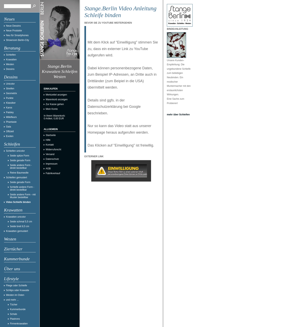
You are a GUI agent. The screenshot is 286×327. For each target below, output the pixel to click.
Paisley (10, 112)
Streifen (10, 88)
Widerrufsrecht (53, 149)
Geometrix (11, 93)
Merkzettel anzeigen (56, 94)
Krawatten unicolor (16, 216)
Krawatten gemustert (17, 231)
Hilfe (48, 140)
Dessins (10, 69)
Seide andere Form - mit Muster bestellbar (23, 196)
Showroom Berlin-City (17, 40)
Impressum (51, 163)
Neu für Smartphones (17, 35)
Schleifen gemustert (16, 177)
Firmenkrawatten (19, 323)
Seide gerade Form (20, 160)
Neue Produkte (14, 30)
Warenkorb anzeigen (57, 99)
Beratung (12, 47)
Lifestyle (11, 278)
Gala (8, 126)
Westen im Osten (15, 295)
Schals (13, 314)
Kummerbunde (17, 258)
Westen (10, 64)
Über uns (12, 268)
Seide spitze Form (19, 155)
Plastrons (15, 318)
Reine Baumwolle (19, 172)
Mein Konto (52, 109)
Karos (9, 107)
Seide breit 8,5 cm (19, 226)
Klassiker (11, 102)
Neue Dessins (13, 25)
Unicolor (10, 83)
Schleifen (11, 54)
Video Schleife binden (18, 202)
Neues (9, 18)
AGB (48, 168)
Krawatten (11, 59)
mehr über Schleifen (178, 114)
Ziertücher (13, 248)
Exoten (9, 136)
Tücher (13, 304)
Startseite (51, 135)
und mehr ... (12, 299)
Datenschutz (52, 159)
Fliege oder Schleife (16, 285)
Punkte (9, 98)
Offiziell (10, 131)
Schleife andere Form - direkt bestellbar (22, 188)
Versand (50, 154)
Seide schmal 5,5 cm (21, 221)
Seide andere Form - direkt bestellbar (21, 166)
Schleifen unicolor (15, 151)
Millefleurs (11, 117)
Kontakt (50, 144)
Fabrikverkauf (53, 173)
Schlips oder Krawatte (17, 290)
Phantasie (11, 122)
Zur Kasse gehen (55, 104)
